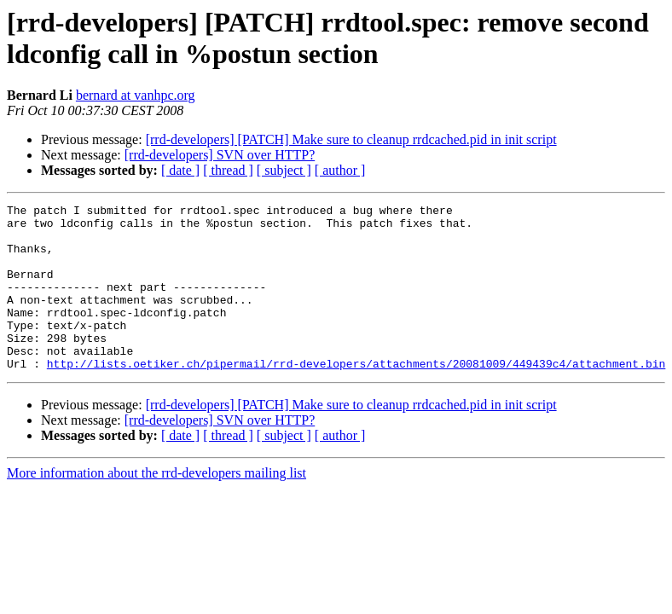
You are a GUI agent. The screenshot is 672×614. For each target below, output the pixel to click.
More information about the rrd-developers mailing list (156, 506)
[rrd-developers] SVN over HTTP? (220, 155)
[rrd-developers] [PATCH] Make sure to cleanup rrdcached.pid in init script (351, 139)
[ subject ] (284, 170)
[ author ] (340, 170)
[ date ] (180, 170)
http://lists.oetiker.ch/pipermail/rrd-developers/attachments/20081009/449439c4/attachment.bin (356, 396)
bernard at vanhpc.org (135, 95)
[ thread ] (228, 170)
